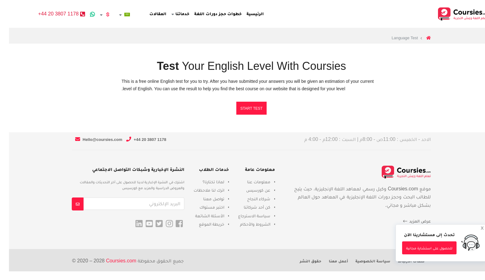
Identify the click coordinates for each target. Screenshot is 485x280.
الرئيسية (255, 13)
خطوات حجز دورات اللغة (218, 13)
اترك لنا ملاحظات (200, 190)
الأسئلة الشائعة (200, 215)
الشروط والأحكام (246, 224)
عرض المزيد (407, 221)
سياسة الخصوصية (363, 261)
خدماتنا (180, 13)
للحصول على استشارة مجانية (420, 248)
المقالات (157, 13)
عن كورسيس (249, 190)
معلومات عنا (249, 181)
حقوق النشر (301, 261)
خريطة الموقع (202, 224)
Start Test (242, 108)
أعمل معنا (329, 261)
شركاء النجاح (249, 198)
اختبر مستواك (203, 207)
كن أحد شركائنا (248, 207)
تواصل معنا (204, 198)
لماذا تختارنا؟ (204, 181)
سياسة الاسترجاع (245, 215)
